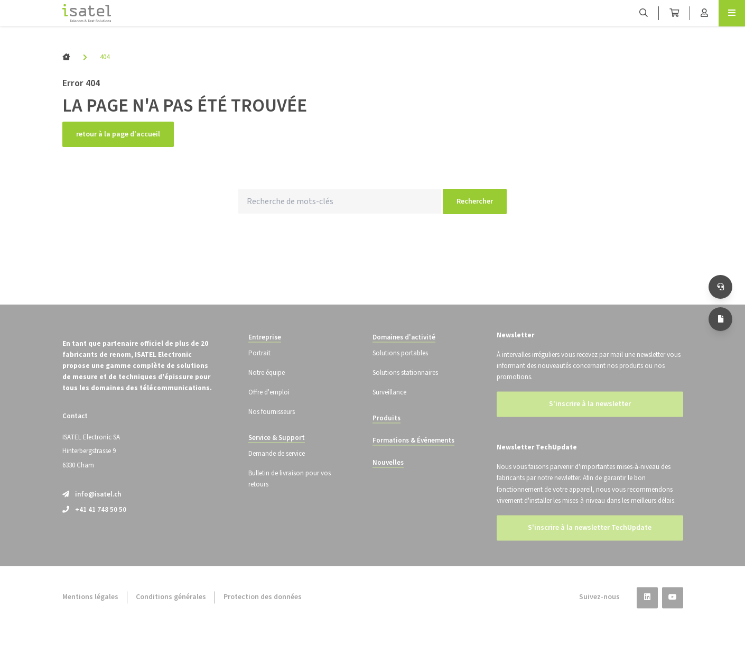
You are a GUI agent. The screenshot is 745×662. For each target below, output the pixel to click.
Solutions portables (400, 368)
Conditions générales (171, 612)
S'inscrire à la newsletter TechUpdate (589, 543)
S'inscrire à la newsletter (590, 419)
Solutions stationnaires (405, 387)
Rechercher (475, 201)
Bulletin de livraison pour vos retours (289, 494)
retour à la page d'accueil (118, 134)
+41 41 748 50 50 (94, 524)
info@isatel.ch (91, 509)
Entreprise (264, 352)
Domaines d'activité (404, 352)
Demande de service (276, 469)
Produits (387, 433)
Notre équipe (266, 387)
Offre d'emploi (269, 407)
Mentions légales (90, 612)
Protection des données (263, 612)
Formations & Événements (413, 456)
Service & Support (276, 453)
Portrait (259, 368)
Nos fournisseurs (271, 427)
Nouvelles (388, 478)
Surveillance (389, 407)
